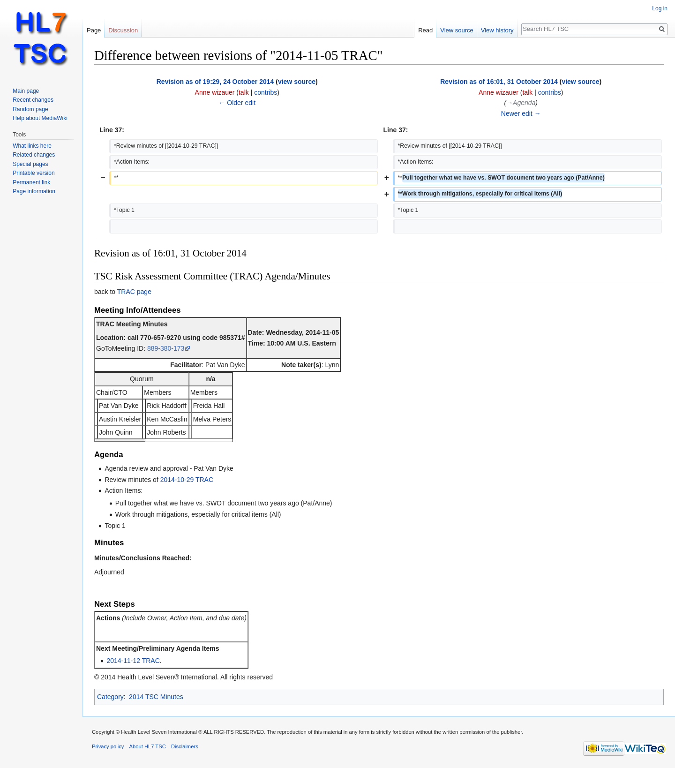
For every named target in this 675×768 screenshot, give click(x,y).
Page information (34, 191)
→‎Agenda (520, 102)
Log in (660, 8)
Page (94, 30)
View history (497, 30)
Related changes (34, 154)
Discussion (123, 30)
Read (425, 30)
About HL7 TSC (147, 746)
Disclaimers (184, 746)
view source (296, 81)
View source (456, 30)
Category (110, 696)
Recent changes (33, 100)
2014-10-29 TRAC (186, 479)
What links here (32, 146)
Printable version (33, 173)
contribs (265, 92)
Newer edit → (521, 113)
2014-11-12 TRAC (132, 660)
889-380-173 (165, 348)
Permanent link (31, 182)
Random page (30, 109)
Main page (26, 91)
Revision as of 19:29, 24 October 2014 (215, 81)
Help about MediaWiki (40, 118)
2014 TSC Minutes (156, 696)
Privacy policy (108, 746)
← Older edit (236, 102)
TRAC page (134, 291)
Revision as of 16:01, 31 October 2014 (499, 81)
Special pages (30, 164)
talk (244, 92)
